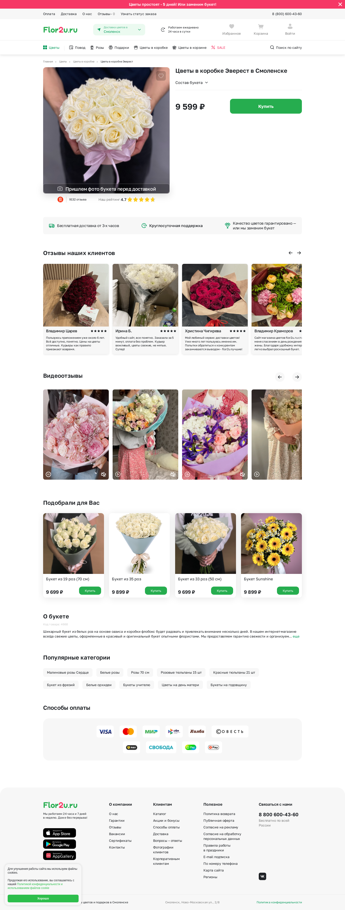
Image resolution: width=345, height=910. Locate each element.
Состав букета (191, 82)
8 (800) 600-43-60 (287, 14)
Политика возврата (219, 814)
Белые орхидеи (99, 685)
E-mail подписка (216, 857)
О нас (87, 14)
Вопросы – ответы (167, 840)
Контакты (117, 847)
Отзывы (106, 13)
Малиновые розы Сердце (68, 672)
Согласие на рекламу (220, 827)
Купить (266, 106)
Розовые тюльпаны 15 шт (181, 672)
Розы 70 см (140, 672)
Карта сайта (213, 870)
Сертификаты (120, 840)
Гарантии (117, 820)
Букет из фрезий (61, 685)
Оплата (49, 14)
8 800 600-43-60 (279, 814)
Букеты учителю (136, 685)
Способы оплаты (166, 827)
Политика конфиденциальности (279, 902)
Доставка (69, 14)
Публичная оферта (218, 820)
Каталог (159, 814)
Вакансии (117, 834)
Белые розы (110, 672)
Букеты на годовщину (229, 685)
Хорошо (43, 898)
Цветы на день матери (180, 685)
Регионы (210, 877)
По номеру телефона (220, 863)
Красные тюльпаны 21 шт (234, 672)
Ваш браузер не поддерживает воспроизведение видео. (76, 434)
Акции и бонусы (166, 820)
